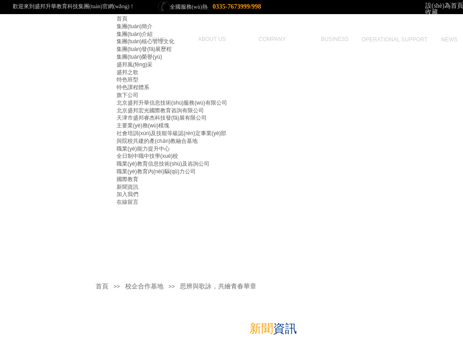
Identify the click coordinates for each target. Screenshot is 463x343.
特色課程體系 (133, 87)
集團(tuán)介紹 (135, 34)
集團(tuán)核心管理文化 (145, 41)
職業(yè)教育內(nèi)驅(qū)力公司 (156, 171)
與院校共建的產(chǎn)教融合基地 (157, 141)
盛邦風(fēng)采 (135, 64)
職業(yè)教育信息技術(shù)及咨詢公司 (163, 164)
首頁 (122, 18)
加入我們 (127, 194)
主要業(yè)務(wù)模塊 (143, 125)
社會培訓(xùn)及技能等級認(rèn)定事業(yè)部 (171, 133)
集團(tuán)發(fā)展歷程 (144, 49)
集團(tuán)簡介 (135, 26)
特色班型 (127, 79)
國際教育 (127, 179)
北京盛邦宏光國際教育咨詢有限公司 (160, 110)
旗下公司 (127, 95)
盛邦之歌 (127, 72)
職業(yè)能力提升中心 (143, 149)
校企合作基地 (144, 286)
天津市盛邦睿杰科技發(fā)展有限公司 (162, 118)
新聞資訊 (127, 187)
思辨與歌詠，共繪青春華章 (218, 286)
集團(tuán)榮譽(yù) (139, 57)
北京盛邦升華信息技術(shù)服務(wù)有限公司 (172, 103)
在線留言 (127, 202)
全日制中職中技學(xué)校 (147, 156)
